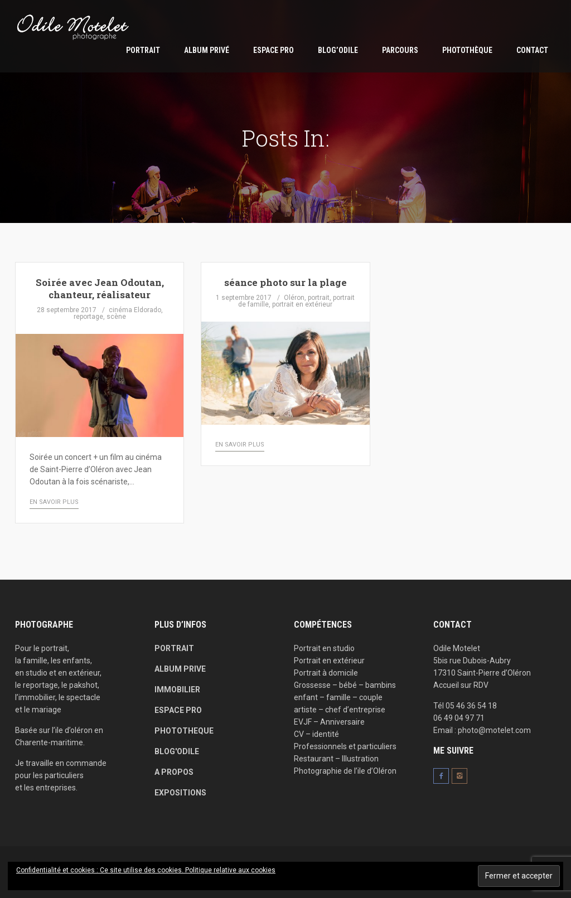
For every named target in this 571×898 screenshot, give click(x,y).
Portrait (143, 50)
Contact (532, 50)
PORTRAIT (174, 648)
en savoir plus (54, 502)
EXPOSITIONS (180, 792)
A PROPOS (173, 772)
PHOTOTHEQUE (184, 730)
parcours (400, 50)
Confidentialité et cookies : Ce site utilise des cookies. (100, 870)
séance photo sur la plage (285, 282)
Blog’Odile (338, 50)
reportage (88, 317)
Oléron (294, 298)
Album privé (206, 50)
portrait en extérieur (302, 304)
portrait (319, 298)
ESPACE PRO (273, 50)
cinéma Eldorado (135, 310)
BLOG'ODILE (176, 751)
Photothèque (467, 50)
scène (116, 317)
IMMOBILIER (177, 689)
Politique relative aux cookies (230, 870)
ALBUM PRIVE (180, 668)
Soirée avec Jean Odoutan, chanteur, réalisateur (100, 288)
